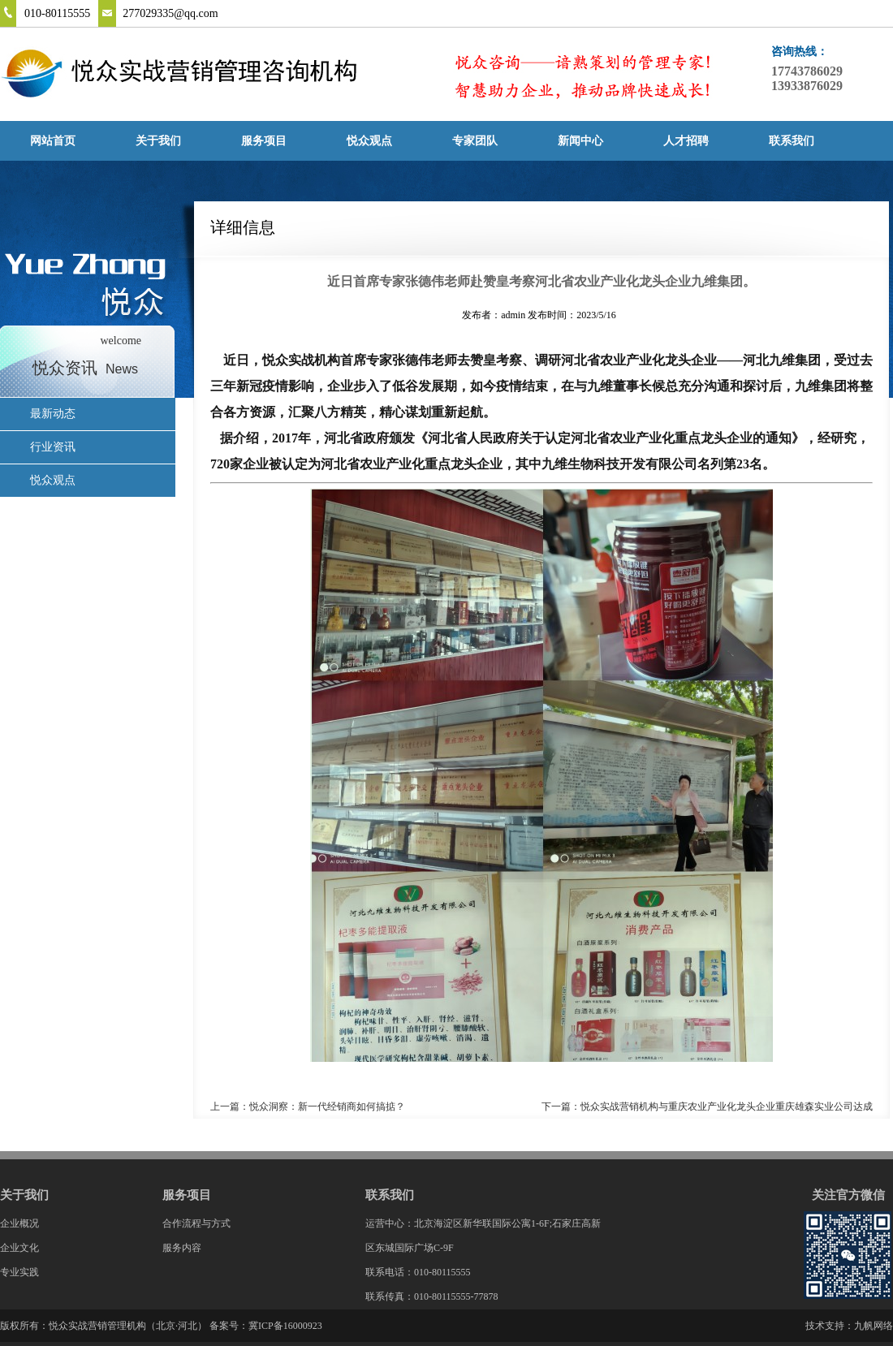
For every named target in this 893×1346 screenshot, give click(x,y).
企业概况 (19, 1223)
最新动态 (52, 414)
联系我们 (791, 141)
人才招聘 (686, 141)
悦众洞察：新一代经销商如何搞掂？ (327, 1106)
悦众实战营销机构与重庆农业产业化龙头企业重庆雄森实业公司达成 (726, 1106)
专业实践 (19, 1272)
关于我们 (158, 141)
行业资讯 (52, 447)
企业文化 (19, 1247)
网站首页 (52, 141)
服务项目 (264, 141)
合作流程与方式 (196, 1223)
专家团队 (475, 141)
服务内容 (181, 1247)
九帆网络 (873, 1325)
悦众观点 (369, 141)
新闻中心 (580, 141)
